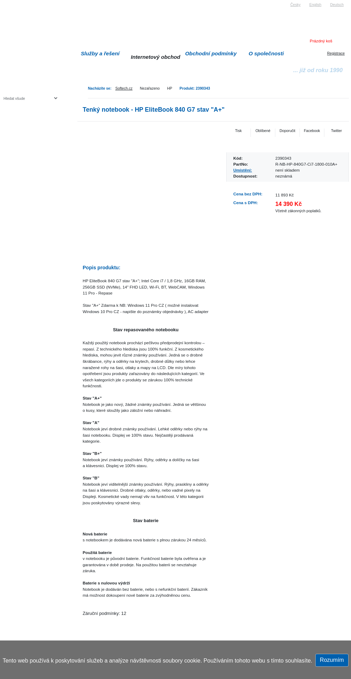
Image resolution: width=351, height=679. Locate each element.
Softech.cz (123, 88)
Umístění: (242, 170)
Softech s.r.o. (14, 2)
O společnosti (266, 53)
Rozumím (332, 660)
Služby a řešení (100, 53)
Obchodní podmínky (211, 53)
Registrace (336, 53)
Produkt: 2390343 (195, 88)
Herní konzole (27, 155)
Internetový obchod (155, 57)
